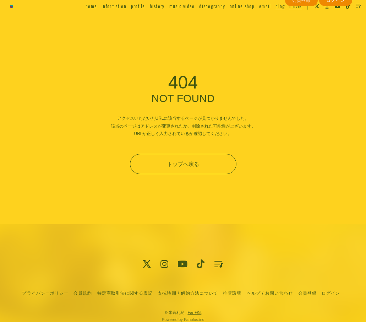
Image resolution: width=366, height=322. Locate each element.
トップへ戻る (183, 164)
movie (286, 20)
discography (202, 20)
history (147, 20)
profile (128, 20)
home (81, 20)
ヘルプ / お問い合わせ (270, 293)
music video (172, 20)
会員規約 (82, 293)
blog (270, 20)
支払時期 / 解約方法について (188, 293)
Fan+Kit (194, 312)
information (104, 20)
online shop (232, 20)
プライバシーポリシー (45, 293)
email (255, 20)
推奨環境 (232, 293)
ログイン (335, 33)
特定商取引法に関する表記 (125, 293)
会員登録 (301, 33)
